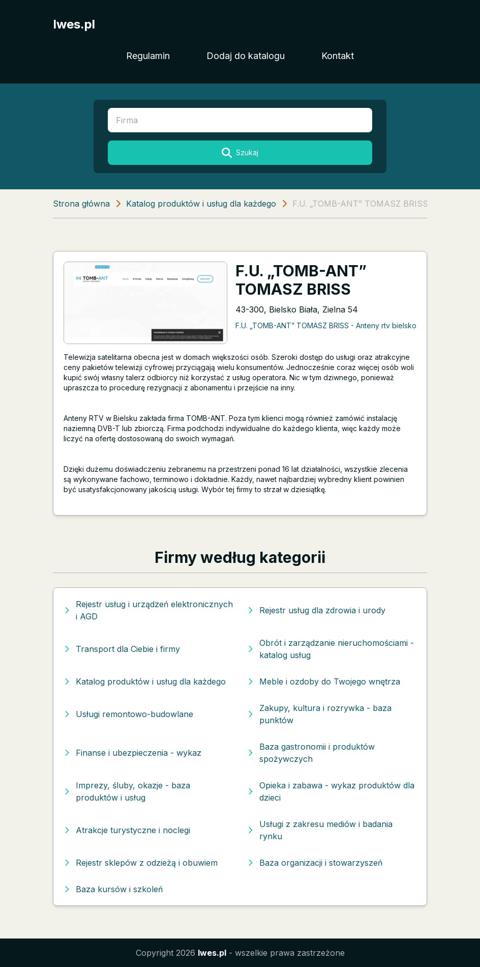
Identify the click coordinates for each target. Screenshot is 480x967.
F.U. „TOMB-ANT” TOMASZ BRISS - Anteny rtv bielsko (325, 325)
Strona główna (81, 203)
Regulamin (148, 55)
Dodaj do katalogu (245, 55)
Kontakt (337, 55)
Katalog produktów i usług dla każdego (201, 203)
